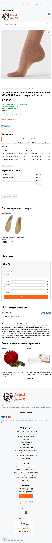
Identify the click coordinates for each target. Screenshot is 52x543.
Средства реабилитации (26, 475)
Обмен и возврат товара (26, 437)
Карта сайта (26, 458)
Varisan (24, 89)
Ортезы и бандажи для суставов (26, 478)
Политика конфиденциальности (26, 455)
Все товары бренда (7, 312)
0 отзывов (17, 89)
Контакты (4, 7)
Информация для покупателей (26, 450)
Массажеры (26, 480)
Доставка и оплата (13, 5)
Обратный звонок (26, 496)
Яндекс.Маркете (33, 519)
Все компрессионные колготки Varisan (13, 316)
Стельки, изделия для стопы (26, 467)
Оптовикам (30, 5)
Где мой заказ (40, 5)
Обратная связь (26, 453)
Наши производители (26, 447)
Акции (3, 5)
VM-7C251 (33, 139)
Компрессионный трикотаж (26, 469)
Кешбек (23, 5)
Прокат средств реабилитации (26, 431)
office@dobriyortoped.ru (26, 492)
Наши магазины (26, 442)
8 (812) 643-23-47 (7, 10)
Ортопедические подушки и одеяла (26, 472)
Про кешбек (26, 439)
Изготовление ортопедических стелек (26, 434)
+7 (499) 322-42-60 (26, 489)
